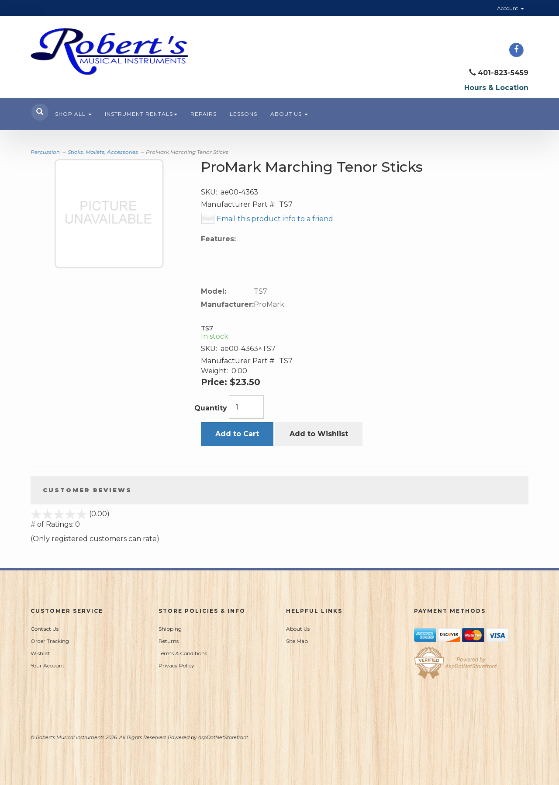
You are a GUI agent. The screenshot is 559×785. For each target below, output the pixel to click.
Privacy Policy (176, 665)
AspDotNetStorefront (223, 737)
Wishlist (40, 653)
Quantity (210, 408)
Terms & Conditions (183, 653)
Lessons (243, 114)
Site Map (297, 641)
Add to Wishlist (319, 434)
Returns (169, 641)
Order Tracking (50, 641)
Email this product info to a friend (275, 219)
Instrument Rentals (141, 114)
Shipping (170, 628)
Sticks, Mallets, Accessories (103, 152)
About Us (289, 114)
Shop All (73, 114)
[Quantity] (246, 407)
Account (510, 8)
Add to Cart (237, 434)
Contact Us (45, 628)
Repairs (203, 114)
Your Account (48, 665)
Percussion (45, 152)
